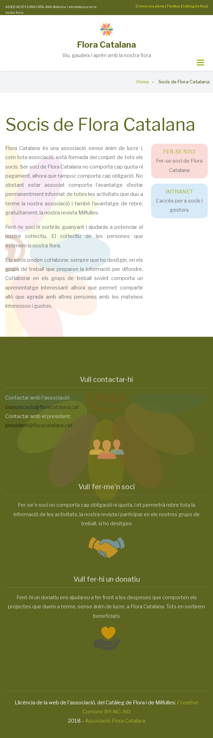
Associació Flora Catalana (115, 721)
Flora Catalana (106, 45)
